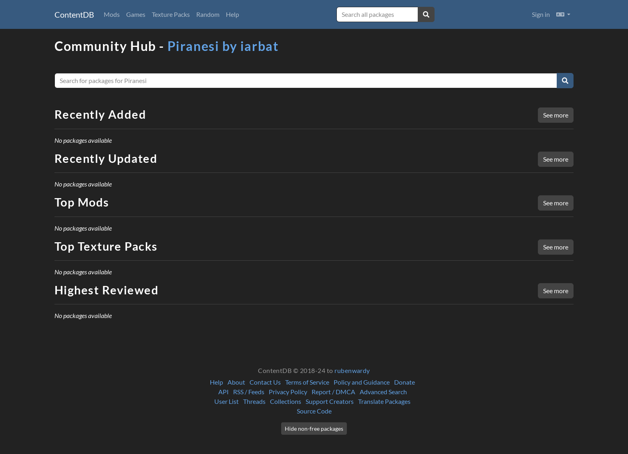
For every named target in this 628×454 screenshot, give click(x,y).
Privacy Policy (288, 391)
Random (207, 14)
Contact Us (265, 382)
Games (135, 14)
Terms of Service (307, 382)
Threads (254, 401)
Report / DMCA (333, 391)
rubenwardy (352, 370)
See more (555, 115)
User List (226, 401)
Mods (112, 14)
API (223, 391)
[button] (563, 14)
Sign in (541, 14)
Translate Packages (384, 401)
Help (232, 14)
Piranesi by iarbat (223, 46)
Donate (404, 382)
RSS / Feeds (248, 391)
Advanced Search (383, 391)
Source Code (314, 411)
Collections (285, 401)
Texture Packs (171, 14)
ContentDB (74, 14)
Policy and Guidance (362, 382)
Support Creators (330, 401)
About (236, 382)
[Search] (565, 80)
